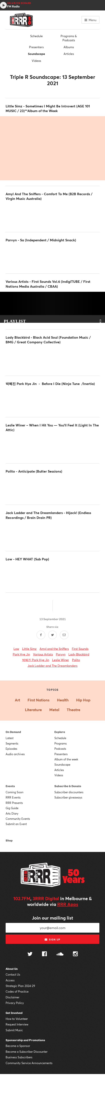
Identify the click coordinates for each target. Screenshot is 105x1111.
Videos (36, 61)
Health (63, 700)
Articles (69, 54)
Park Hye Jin (21, 654)
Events (10, 786)
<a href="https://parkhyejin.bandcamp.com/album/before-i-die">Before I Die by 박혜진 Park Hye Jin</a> (52, 400)
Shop (9, 840)
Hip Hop (83, 700)
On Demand (13, 732)
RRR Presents (14, 803)
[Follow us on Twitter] (30, 954)
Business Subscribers (19, 1057)
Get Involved (14, 1013)
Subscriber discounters (68, 792)
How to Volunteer (17, 1019)
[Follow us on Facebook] (44, 954)
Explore (59, 732)
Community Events (18, 819)
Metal (54, 709)
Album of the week (66, 759)
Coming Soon (14, 792)
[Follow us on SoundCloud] (60, 954)
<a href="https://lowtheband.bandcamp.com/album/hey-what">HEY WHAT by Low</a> (52, 575)
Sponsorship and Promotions (25, 1040)
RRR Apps (67, 904)
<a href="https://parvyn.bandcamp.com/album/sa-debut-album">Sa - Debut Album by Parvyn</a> (52, 256)
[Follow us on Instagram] (75, 954)
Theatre (73, 709)
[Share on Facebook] (41, 635)
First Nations (39, 700)
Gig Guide (12, 808)
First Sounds (80, 649)
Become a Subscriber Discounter (26, 1051)
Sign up (52, 939)
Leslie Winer (60, 660)
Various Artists (43, 654)
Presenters (36, 47)
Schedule (36, 36)
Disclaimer (12, 997)
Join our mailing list (52, 918)
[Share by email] (64, 635)
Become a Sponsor (18, 1046)
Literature (33, 709)
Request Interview (17, 1024)
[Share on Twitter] (52, 635)
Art (17, 700)
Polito (76, 660)
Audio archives (15, 754)
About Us (12, 969)
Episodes (11, 749)
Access (10, 980)
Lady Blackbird (78, 654)
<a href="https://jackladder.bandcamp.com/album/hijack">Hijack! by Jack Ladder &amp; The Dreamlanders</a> (52, 534)
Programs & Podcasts (69, 38)
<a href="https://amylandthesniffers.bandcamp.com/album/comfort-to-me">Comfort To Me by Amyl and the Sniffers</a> (52, 215)
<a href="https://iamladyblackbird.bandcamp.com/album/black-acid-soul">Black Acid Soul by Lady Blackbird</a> (52, 359)
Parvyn (60, 654)
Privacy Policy (15, 1003)
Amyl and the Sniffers (54, 649)
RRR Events (13, 797)
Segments (12, 743)
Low (16, 649)
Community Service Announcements (29, 1063)
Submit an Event (16, 824)
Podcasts (60, 749)
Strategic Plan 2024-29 (20, 986)
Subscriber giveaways (68, 797)
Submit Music (14, 1030)
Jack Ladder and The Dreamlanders (52, 666)
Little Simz (29, 649)
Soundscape (36, 54)
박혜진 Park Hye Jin (35, 660)
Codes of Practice (17, 991)
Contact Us (13, 974)
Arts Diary (12, 813)
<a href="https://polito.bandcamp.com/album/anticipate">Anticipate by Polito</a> (52, 488)
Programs (60, 743)
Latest (10, 738)
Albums (69, 47)
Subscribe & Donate (67, 786)
